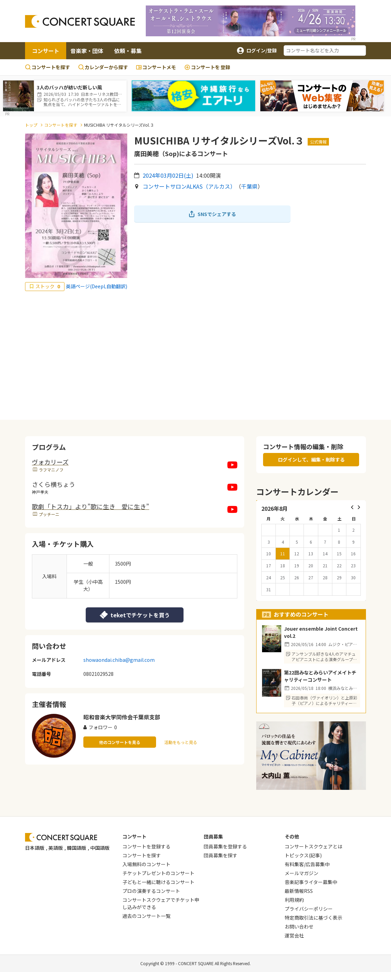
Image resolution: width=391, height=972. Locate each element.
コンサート (45, 51)
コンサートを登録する (146, 846)
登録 (207, 67)
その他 (292, 836)
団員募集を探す (220, 855)
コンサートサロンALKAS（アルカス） (189, 186)
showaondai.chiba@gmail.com (119, 659)
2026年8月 (274, 508)
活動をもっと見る (180, 742)
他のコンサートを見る (119, 742)
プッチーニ (49, 514)
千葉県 (249, 186)
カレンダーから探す (103, 67)
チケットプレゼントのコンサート (158, 873)
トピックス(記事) (303, 855)
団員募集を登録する (225, 846)
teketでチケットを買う (134, 615)
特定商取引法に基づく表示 (313, 917)
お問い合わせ (299, 926)
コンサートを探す (47, 67)
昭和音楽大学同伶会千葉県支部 (121, 717)
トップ (31, 125)
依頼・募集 (128, 51)
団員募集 (213, 836)
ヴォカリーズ (50, 461)
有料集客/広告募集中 (307, 864)
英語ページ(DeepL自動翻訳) (96, 286)
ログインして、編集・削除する (311, 459)
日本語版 (34, 847)
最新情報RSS (299, 890)
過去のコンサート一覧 (146, 915)
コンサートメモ (156, 67)
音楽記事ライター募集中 (311, 882)
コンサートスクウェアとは (313, 846)
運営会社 (294, 935)
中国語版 (99, 847)
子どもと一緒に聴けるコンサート (158, 882)
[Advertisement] (195, 355)
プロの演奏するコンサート (151, 890)
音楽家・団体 (86, 51)
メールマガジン (301, 873)
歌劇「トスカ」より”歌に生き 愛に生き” (90, 506)
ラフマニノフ (51, 469)
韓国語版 (76, 847)
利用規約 (294, 899)
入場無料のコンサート (146, 864)
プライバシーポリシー (309, 908)
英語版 (55, 847)
